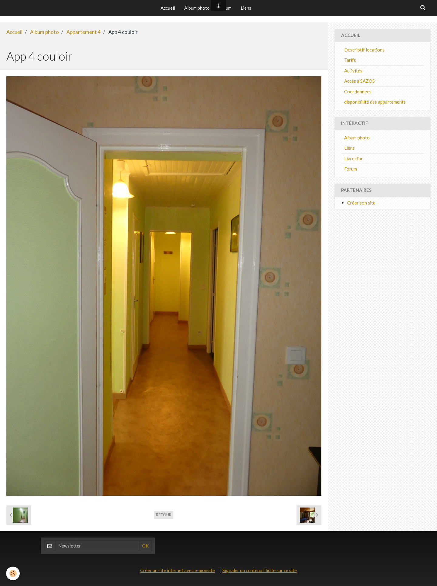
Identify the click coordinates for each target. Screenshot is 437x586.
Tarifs (350, 60)
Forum (350, 168)
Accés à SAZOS (359, 81)
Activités (353, 70)
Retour (163, 514)
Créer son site (361, 202)
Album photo (197, 8)
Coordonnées (357, 91)
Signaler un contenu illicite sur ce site (259, 570)
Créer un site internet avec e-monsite (177, 570)
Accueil (168, 8)
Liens (246, 8)
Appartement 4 (83, 32)
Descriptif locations (364, 49)
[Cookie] (13, 573)
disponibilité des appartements (375, 102)
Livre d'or (353, 158)
